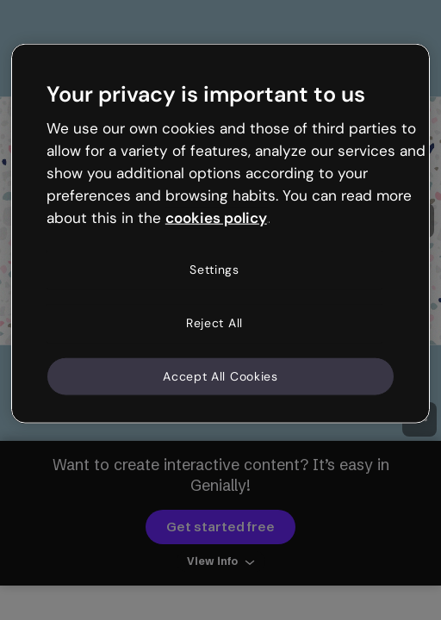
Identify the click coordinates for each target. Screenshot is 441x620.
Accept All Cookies (220, 375)
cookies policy (216, 217)
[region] (220, 234)
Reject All (214, 323)
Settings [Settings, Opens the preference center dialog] (214, 269)
